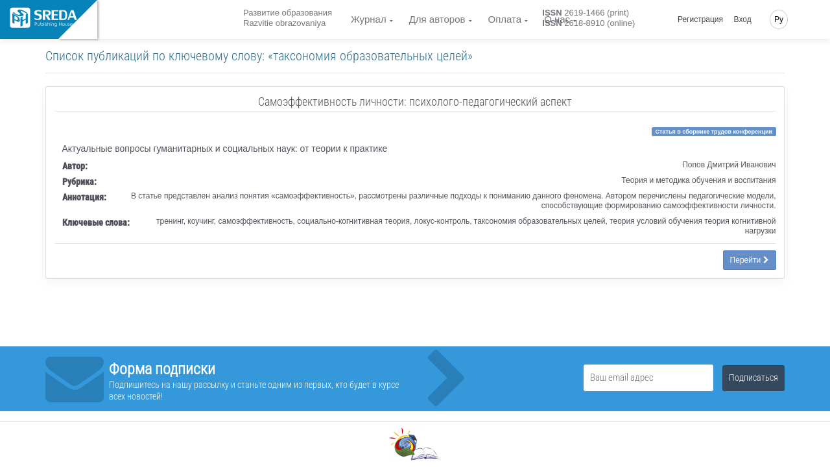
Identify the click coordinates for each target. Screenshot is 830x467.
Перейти (749, 260)
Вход (743, 19)
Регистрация (700, 19)
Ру (778, 19)
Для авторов (437, 19)
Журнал (368, 19)
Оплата (505, 19)
